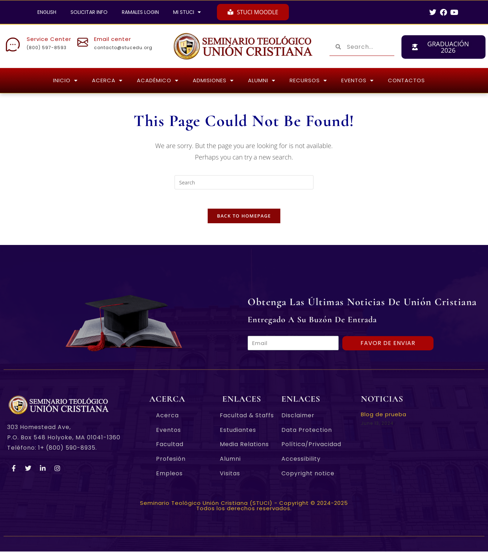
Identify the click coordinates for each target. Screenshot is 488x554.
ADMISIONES (213, 80)
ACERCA (107, 80)
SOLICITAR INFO (89, 12)
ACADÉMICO (157, 80)
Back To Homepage (244, 218)
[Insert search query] (244, 182)
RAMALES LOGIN (140, 12)
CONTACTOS (406, 80)
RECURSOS (308, 80)
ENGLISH (46, 12)
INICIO (65, 80)
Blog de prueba (383, 416)
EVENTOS (357, 80)
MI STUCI (187, 12)
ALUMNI (261, 80)
